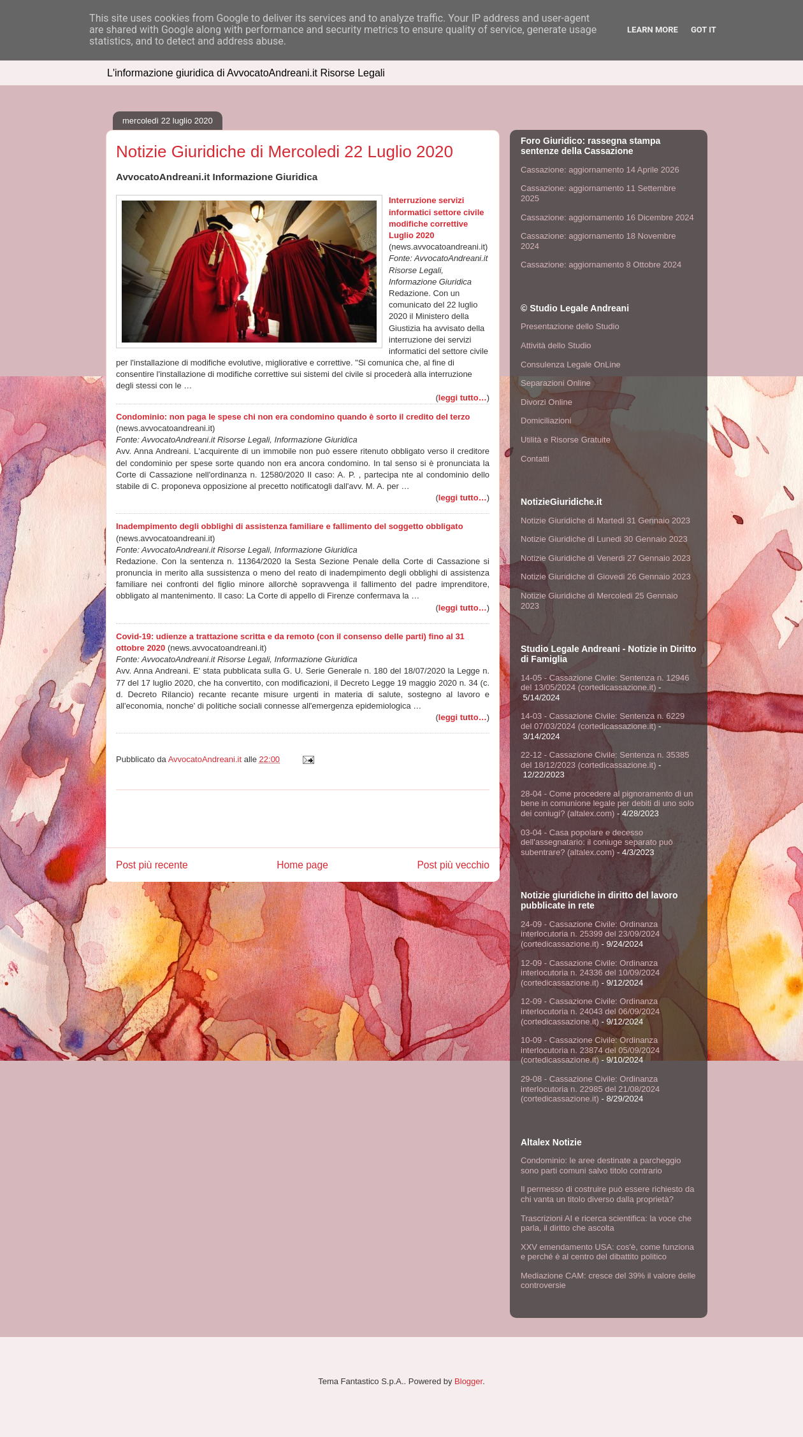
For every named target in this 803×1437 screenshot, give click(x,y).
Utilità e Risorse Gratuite (566, 439)
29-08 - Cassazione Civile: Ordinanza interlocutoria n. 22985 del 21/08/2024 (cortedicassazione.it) (590, 1088)
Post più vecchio (453, 865)
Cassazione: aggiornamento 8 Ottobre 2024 (601, 264)
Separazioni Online (556, 383)
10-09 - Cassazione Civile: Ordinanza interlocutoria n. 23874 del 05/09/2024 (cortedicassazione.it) (590, 1050)
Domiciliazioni (546, 420)
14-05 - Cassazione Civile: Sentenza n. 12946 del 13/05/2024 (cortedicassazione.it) (605, 683)
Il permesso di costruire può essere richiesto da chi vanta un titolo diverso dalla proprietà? (607, 1194)
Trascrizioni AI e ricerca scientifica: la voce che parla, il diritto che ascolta (606, 1223)
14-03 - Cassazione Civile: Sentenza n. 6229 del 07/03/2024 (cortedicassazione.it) (602, 721)
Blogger (468, 1381)
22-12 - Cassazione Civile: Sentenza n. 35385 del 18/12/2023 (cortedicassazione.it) (605, 760)
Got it (703, 29)
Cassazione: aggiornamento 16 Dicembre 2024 (607, 217)
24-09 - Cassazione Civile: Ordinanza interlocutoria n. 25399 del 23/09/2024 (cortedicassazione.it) (590, 934)
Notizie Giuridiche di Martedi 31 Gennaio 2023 (605, 520)
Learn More (652, 29)
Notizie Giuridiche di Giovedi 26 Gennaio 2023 (606, 576)
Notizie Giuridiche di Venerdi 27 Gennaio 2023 (606, 558)
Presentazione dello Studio (570, 326)
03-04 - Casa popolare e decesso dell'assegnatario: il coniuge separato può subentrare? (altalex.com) (597, 842)
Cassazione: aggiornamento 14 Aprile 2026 (600, 169)
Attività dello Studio (556, 345)
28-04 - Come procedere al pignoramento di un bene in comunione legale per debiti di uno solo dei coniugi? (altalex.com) (607, 803)
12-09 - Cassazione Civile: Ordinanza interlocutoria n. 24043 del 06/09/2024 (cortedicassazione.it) (590, 1011)
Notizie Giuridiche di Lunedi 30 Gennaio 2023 (604, 539)
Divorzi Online (546, 402)
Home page (302, 865)
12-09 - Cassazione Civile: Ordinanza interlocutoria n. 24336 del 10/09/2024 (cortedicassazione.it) (590, 972)
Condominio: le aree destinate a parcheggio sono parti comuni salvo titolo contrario (601, 1165)
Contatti (535, 459)
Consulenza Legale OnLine (571, 364)
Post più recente (152, 865)
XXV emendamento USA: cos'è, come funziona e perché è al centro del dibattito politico (607, 1252)
